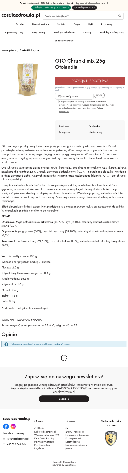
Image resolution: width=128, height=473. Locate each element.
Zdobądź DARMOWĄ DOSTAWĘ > (51, 7)
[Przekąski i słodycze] (29, 50)
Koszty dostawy (73, 441)
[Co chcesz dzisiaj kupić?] (83, 16)
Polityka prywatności (44, 441)
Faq (67, 428)
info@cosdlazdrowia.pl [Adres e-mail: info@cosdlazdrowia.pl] (52, 3)
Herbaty (87, 32)
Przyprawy (106, 24)
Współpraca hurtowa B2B (46, 435)
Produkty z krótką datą (112, 32)
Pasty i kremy (38, 32)
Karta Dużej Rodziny (44, 438)
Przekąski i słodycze (64, 32)
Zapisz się (64, 398)
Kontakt (70, 3)
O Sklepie (39, 428)
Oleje (77, 24)
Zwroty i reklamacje (75, 431)
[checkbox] (56, 101)
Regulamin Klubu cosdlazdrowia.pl (92, 3)
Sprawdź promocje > (84, 7)
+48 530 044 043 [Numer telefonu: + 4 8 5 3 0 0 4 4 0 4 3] (29, 3)
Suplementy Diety (13, 32)
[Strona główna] (9, 50)
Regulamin (39, 448)
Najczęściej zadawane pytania (76, 446)
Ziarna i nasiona (40, 24)
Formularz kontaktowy (13, 433)
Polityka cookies (42, 445)
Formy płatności (73, 438)
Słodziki (61, 24)
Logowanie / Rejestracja (77, 435)
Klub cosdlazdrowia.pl (45, 431)
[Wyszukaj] (120, 16)
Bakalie (20, 24)
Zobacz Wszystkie (64, 40)
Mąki (90, 24)
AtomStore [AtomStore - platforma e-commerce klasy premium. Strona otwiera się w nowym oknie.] (70, 465)
